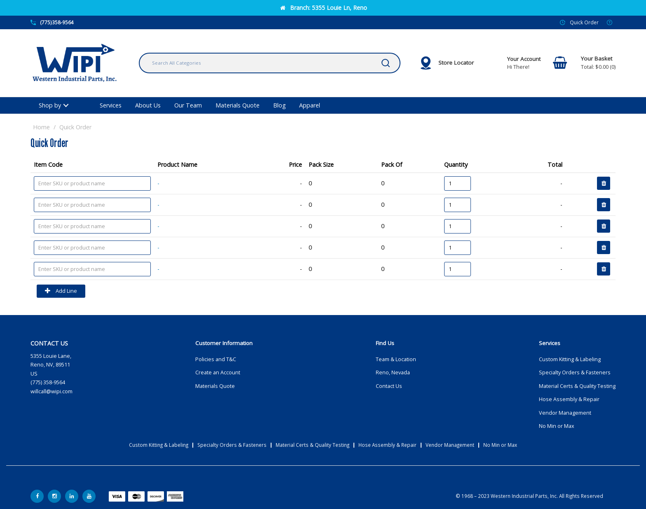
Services (111, 105)
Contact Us (389, 386)
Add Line (61, 291)
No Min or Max (556, 426)
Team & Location (396, 359)
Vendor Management (565, 412)
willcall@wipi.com (51, 391)
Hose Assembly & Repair (569, 399)
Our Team (188, 105)
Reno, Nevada (393, 372)
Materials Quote (237, 105)
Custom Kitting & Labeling (570, 359)
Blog (279, 105)
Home (41, 127)
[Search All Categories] (269, 63)
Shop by (50, 105)
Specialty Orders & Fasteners (575, 372)
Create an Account (217, 372)
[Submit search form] (385, 63)
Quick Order (584, 22)
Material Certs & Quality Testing (577, 386)
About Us (148, 105)
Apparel (309, 105)
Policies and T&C (215, 359)
